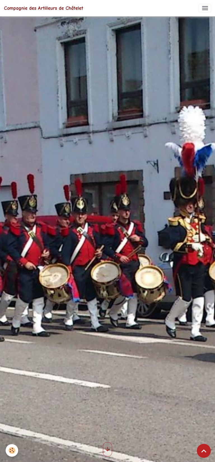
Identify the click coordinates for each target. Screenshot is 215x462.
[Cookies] (12, 450)
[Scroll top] (204, 451)
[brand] (43, 8)
